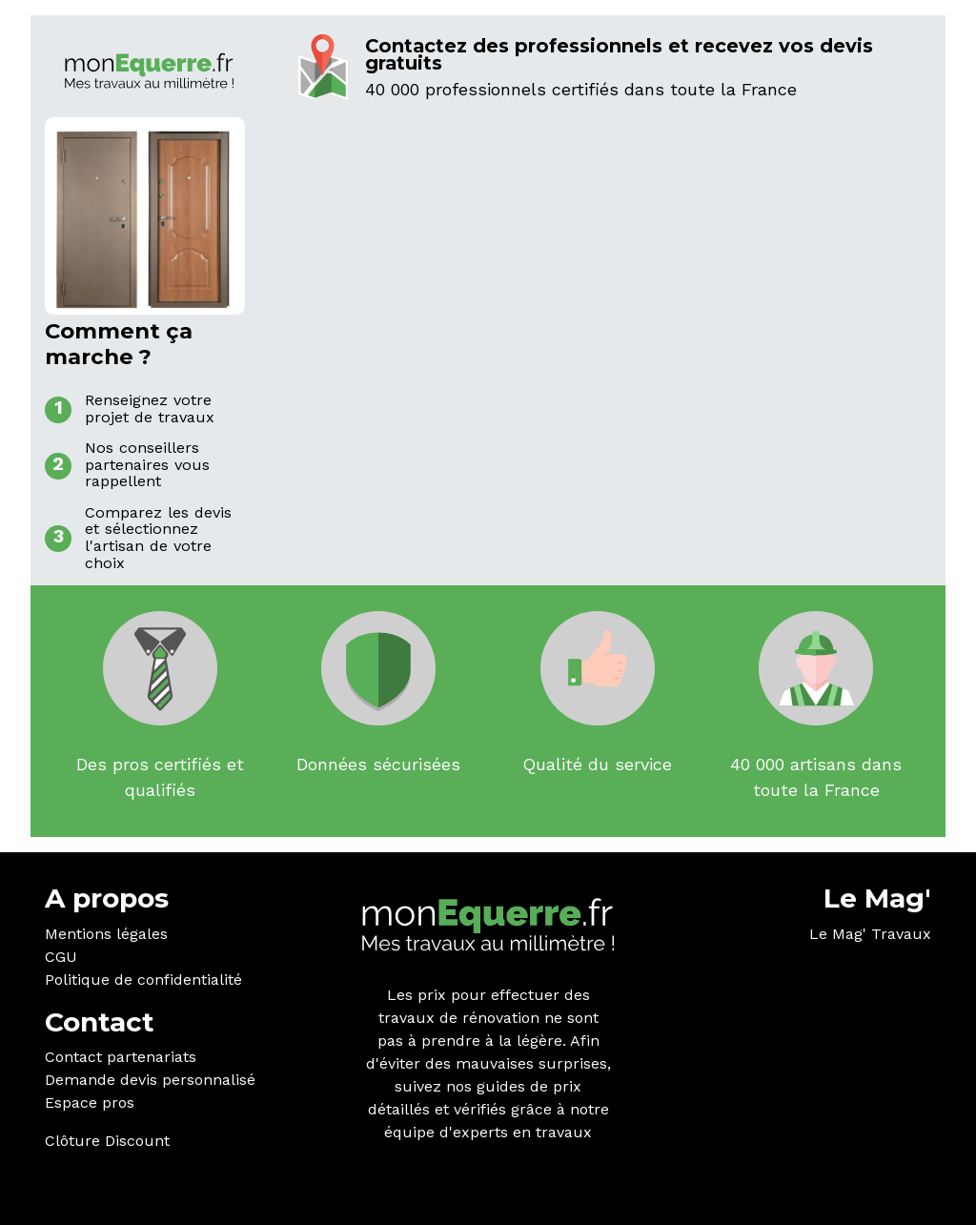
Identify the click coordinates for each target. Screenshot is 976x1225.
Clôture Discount (107, 1141)
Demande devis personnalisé (150, 1080)
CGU (61, 957)
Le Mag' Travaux (870, 934)
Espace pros (89, 1102)
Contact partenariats (120, 1057)
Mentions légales (106, 934)
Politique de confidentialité (143, 979)
